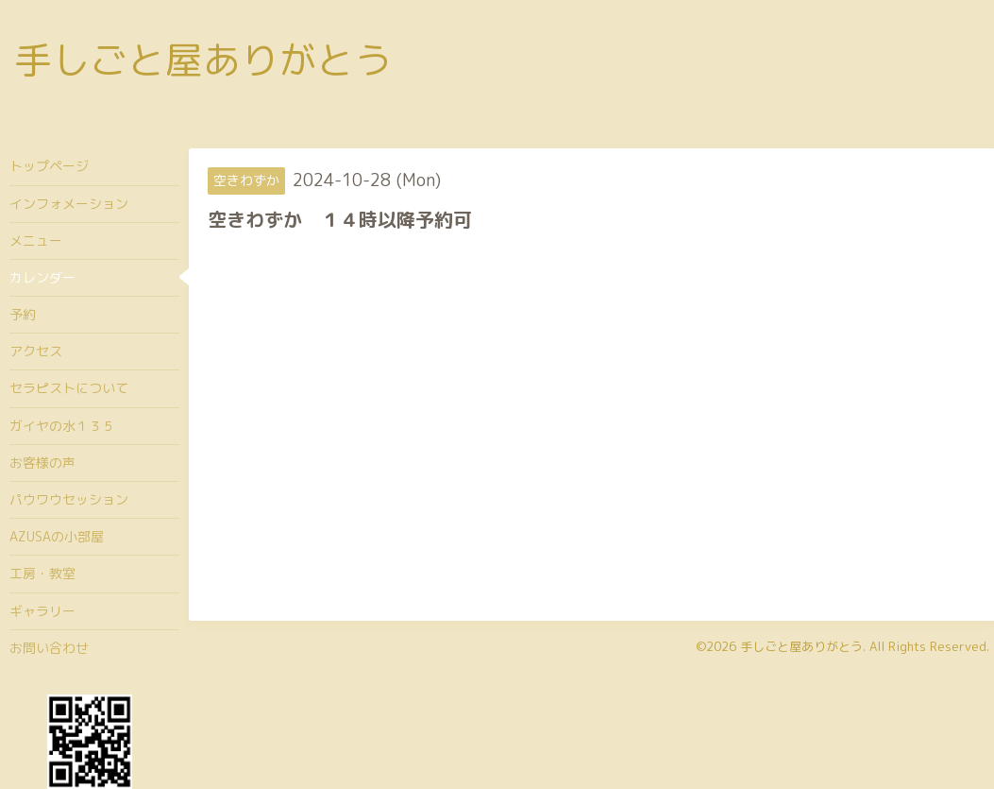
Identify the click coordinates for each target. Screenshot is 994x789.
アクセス (35, 351)
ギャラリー (42, 611)
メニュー (35, 240)
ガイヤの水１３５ (62, 426)
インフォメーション (68, 204)
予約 (22, 314)
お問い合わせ (49, 648)
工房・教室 (42, 573)
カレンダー (42, 277)
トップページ (49, 166)
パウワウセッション (68, 499)
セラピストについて (68, 388)
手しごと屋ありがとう (203, 59)
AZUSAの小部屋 (56, 536)
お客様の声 (42, 463)
